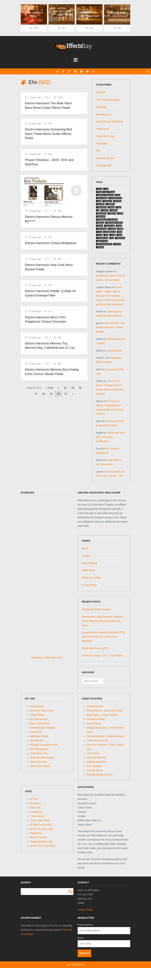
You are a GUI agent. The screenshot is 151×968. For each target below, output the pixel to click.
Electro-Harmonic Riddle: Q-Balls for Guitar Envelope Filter (50, 293)
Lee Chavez (93, 753)
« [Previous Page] (58, 387)
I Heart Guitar (37, 816)
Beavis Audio (37, 706)
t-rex (100, 232)
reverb (118, 244)
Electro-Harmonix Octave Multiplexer (51, 243)
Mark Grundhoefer (96, 757)
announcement (105, 244)
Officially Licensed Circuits (44, 744)
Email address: (86, 924)
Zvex (100, 235)
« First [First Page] (49, 387)
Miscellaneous (103, 114)
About (85, 548)
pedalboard (110, 232)
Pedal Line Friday (105, 136)
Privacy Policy (89, 585)
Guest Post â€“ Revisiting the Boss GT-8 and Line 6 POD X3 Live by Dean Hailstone (103, 636)
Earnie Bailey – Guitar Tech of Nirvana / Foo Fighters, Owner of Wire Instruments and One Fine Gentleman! (110, 296)
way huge (102, 229)
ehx (106, 189)
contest (101, 204)
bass (119, 226)
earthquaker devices (108, 219)
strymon (102, 216)
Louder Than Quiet (40, 820)
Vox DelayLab (114, 350)
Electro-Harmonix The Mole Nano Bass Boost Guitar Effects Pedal (48, 105)
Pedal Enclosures (39, 749)
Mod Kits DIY (37, 740)
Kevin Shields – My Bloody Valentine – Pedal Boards (110, 327)
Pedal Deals (102, 129)
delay (112, 207)
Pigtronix (121, 238)
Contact (86, 555)
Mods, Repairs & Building (109, 121)
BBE (121, 229)
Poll (98, 150)
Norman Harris (94, 770)
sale (100, 201)
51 (65, 393)
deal (121, 213)
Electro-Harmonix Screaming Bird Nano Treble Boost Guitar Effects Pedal (48, 134)
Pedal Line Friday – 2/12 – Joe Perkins (102, 655)
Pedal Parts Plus (39, 753)
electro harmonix (106, 195)
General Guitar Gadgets (42, 727)
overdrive (102, 207)
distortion (102, 213)
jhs (112, 238)
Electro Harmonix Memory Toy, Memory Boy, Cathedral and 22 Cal (49, 346)
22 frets (34, 799)
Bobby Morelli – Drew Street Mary (105, 710)
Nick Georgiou (94, 766)
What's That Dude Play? (43, 845)
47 (36, 393)
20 (72, 387)
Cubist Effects (37, 714)
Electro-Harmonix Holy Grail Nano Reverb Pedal (49, 267)
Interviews (101, 107)
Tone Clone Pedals (40, 766)
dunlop (118, 201)
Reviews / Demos (105, 158)
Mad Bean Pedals (39, 736)
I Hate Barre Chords (97, 740)
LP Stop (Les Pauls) (40, 824)
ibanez (101, 223)
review (113, 229)
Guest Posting (89, 563)
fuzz (119, 207)
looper (101, 247)
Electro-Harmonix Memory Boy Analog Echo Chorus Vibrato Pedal (52, 372)
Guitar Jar (35, 807)
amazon (108, 201)
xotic (113, 235)
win (106, 235)
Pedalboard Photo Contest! (96, 609)
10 (65, 387)
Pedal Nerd (36, 833)
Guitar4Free (36, 811)
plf (99, 210)
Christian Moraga (96, 719)
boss (100, 189)
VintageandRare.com (41, 841)
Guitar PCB (36, 732)
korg (120, 235)
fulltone (112, 213)
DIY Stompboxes (39, 719)
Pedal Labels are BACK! (95, 648)
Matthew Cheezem (97, 761)
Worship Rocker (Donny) (100, 774)
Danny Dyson (94, 723)
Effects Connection (40, 723)
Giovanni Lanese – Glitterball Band (105, 736)
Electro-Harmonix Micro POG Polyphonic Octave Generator (46, 319)
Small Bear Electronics (42, 757)
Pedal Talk (101, 143)
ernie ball (110, 226)
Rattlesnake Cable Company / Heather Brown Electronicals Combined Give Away (102, 621)
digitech (111, 204)
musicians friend (115, 223)
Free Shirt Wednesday (108, 99)
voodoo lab (103, 238)
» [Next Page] (72, 393)
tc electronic (116, 198)
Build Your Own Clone (41, 710)
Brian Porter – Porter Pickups (102, 714)
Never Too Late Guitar (41, 829)
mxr (118, 195)
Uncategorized (103, 165)
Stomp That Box (38, 761)
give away (103, 198)
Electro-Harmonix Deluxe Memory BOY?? (49, 219)
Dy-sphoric (35, 803)
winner (114, 210)
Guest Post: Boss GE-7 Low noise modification (111, 437)
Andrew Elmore (95, 706)
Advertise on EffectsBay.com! (47, 657)
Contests (100, 92)
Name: (81, 938)
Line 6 (105, 210)
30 (80, 387)
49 (51, 393)
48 (43, 393)
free (120, 232)
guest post (103, 241)
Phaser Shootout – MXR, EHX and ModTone (49, 162)
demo (100, 226)
